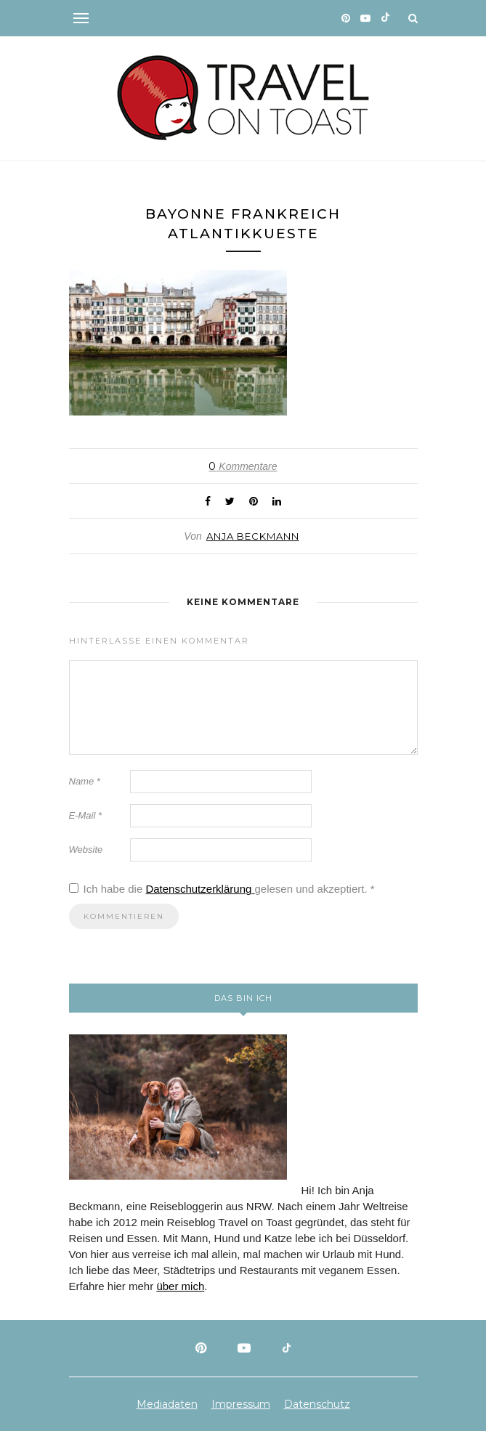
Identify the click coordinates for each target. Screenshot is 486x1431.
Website (86, 849)
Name (84, 781)
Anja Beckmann (252, 536)
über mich (180, 1286)
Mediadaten (167, 1404)
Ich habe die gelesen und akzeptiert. (222, 889)
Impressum (240, 1404)
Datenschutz (317, 1404)
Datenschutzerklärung (199, 889)
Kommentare (242, 466)
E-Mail (85, 815)
